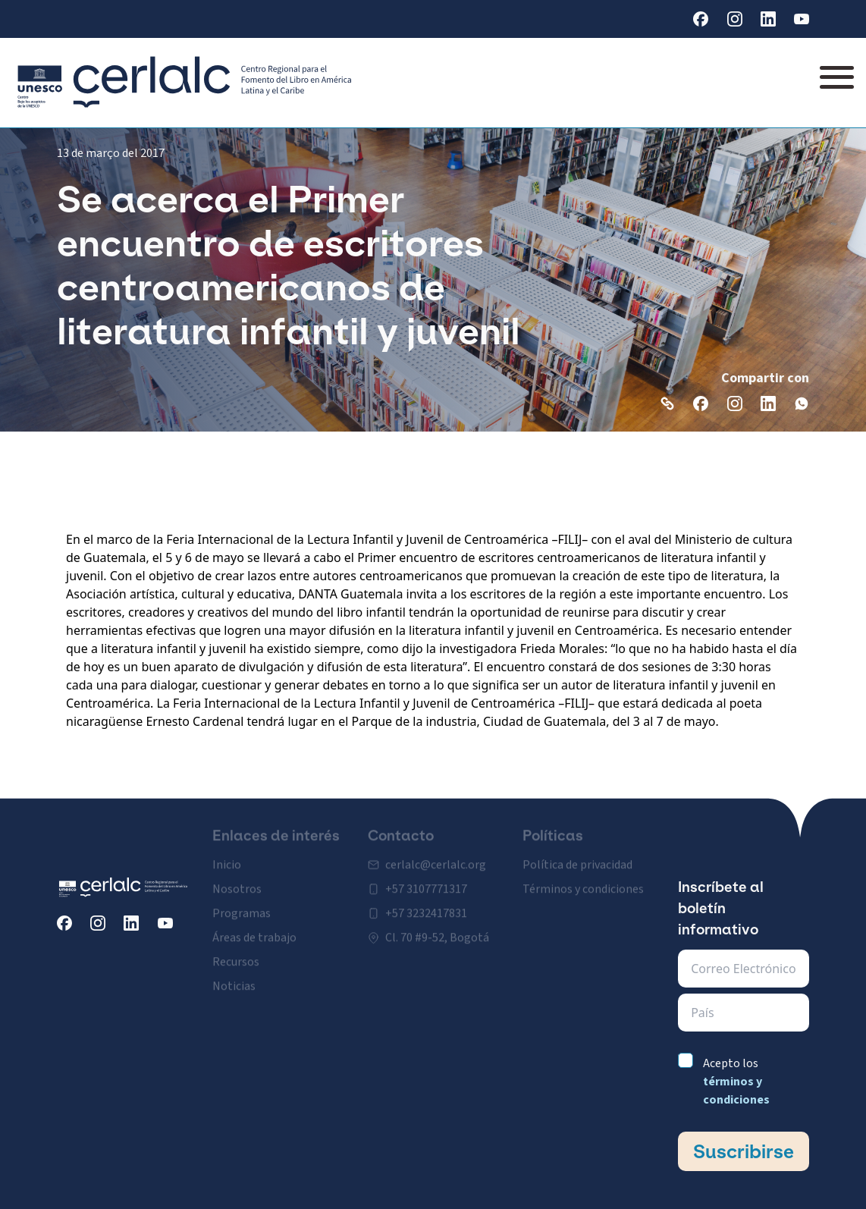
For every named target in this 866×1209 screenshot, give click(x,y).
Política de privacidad (577, 854)
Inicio (226, 854)
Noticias (234, 976)
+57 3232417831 (426, 903)
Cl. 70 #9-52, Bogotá (437, 927)
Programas (241, 903)
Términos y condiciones (583, 879)
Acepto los (736, 1081)
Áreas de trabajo (254, 927)
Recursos (235, 952)
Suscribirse (743, 1151)
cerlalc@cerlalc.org (435, 854)
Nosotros (237, 879)
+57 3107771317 (426, 879)
